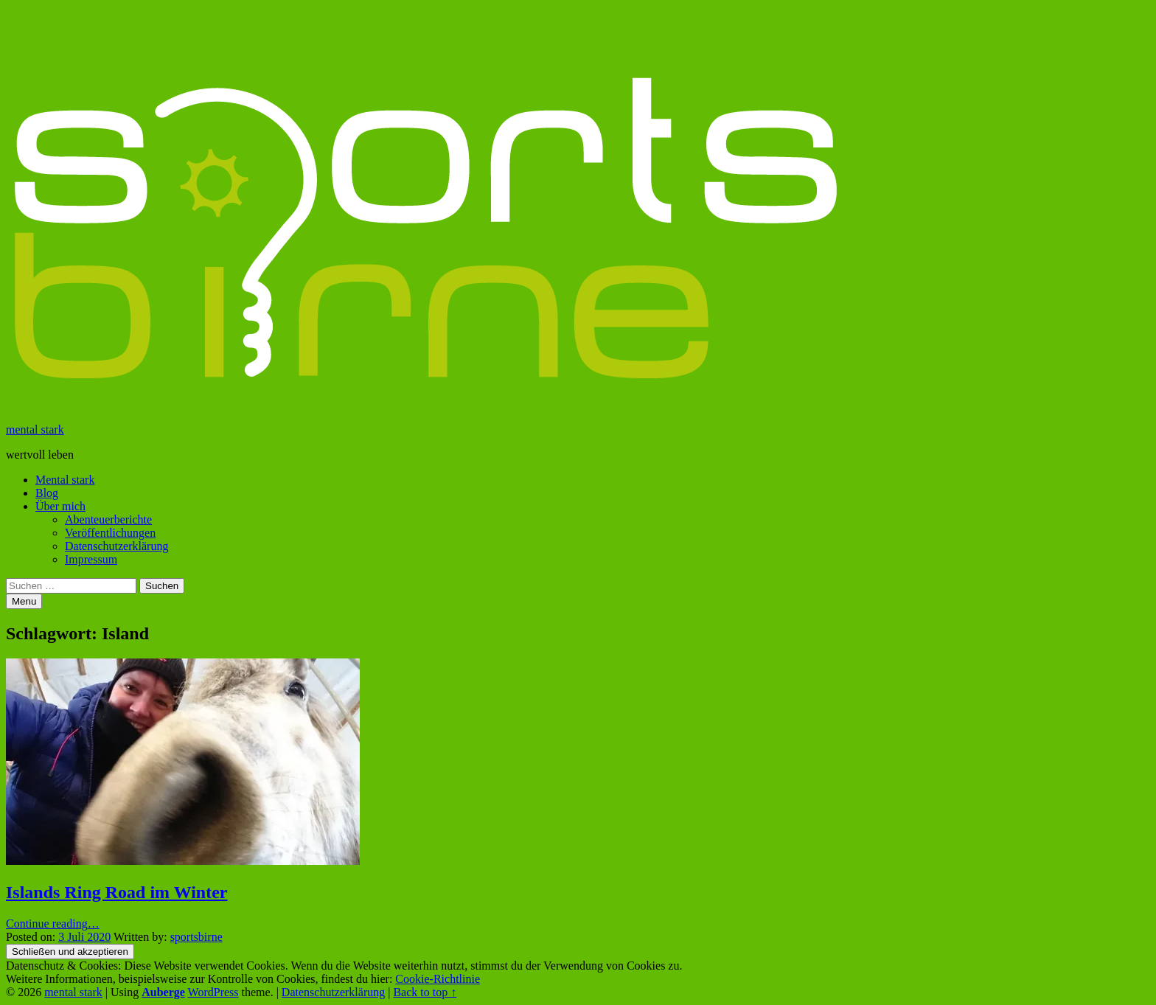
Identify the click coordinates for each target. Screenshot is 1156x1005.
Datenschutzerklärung (116, 546)
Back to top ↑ (424, 992)
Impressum (91, 559)
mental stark (35, 429)
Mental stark (64, 479)
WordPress (213, 992)
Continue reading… (53, 923)
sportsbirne (196, 937)
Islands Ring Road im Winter (117, 892)
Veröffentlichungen (110, 532)
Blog (46, 493)
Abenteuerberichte (108, 519)
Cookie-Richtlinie (437, 979)
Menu (24, 601)
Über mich (60, 506)
